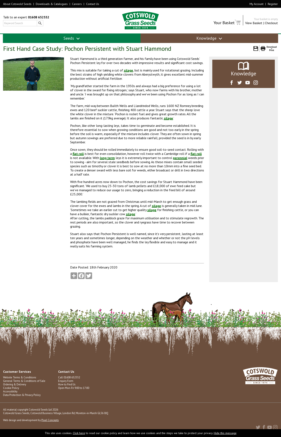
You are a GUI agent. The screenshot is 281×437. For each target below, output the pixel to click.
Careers (77, 4)
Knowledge (209, 38)
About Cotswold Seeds (17, 4)
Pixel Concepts (50, 420)
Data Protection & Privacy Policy (22, 395)
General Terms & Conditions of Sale (24, 381)
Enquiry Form (65, 381)
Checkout (271, 23)
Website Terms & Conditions (19, 377)
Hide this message (225, 433)
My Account (256, 4)
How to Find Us (67, 384)
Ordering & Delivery (14, 384)
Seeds (72, 38)
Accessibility (10, 391)
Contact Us (92, 4)
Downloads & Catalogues (52, 4)
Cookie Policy (11, 388)
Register (273, 4)
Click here (79, 433)
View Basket (253, 23)
